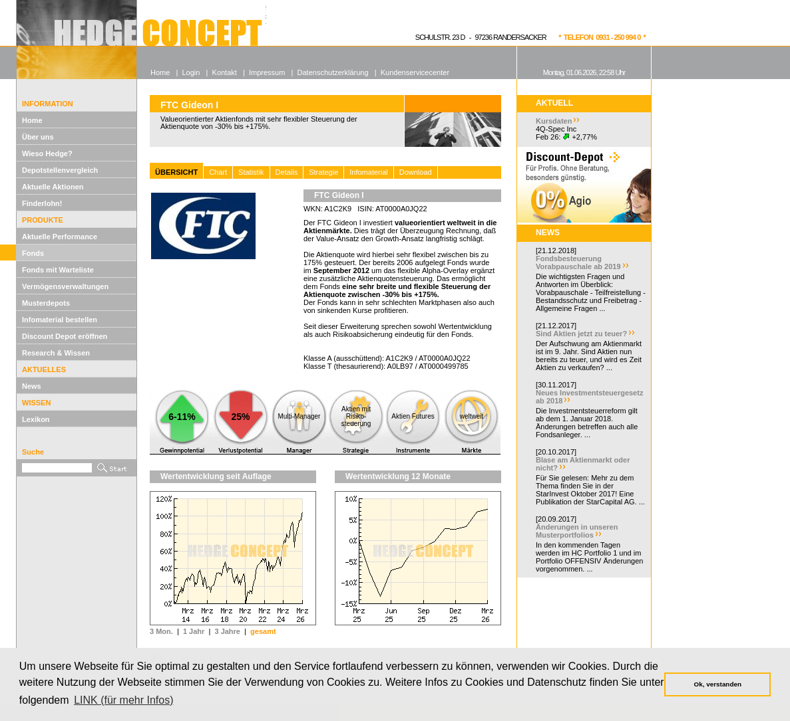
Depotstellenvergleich (60, 170)
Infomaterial (368, 172)
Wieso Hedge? (47, 153)
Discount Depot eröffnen (64, 336)
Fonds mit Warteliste (58, 270)
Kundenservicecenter (415, 72)
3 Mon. (161, 631)
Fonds (33, 253)
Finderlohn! (42, 203)
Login (191, 72)
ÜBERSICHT (176, 172)
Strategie (323, 172)
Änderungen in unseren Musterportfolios (577, 531)
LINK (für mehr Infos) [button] (123, 700)
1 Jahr (193, 631)
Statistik (251, 172)
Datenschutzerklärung (333, 72)
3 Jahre (227, 631)
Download (415, 172)
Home (32, 120)
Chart (218, 172)
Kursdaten (554, 121)
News (31, 386)
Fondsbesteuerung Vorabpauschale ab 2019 (578, 262)
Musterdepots (46, 303)
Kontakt (224, 72)
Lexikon (36, 419)
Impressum (267, 72)
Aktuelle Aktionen (53, 187)
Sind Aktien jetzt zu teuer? (581, 334)
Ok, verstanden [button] (717, 684)
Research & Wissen (56, 353)
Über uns (38, 137)
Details (287, 172)
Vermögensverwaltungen (65, 286)
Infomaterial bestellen (59, 320)
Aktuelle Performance (59, 237)
